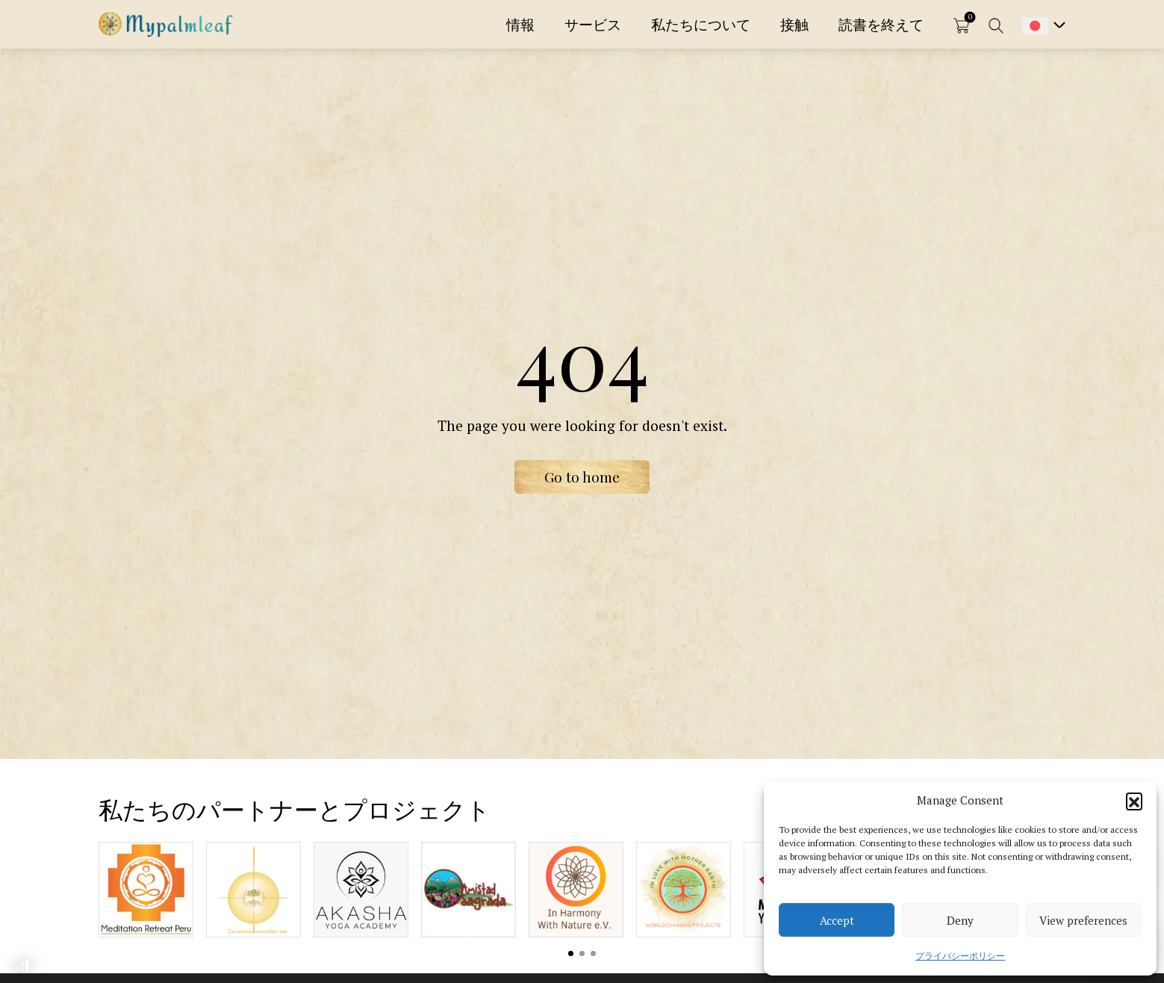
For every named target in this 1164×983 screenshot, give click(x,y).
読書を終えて (881, 24)
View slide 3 (593, 953)
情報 (520, 24)
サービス (592, 24)
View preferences (1083, 920)
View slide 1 (570, 953)
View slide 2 (582, 953)
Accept (837, 920)
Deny (960, 920)
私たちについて (700, 24)
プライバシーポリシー (960, 955)
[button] (1134, 800)
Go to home (582, 476)
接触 (794, 24)
